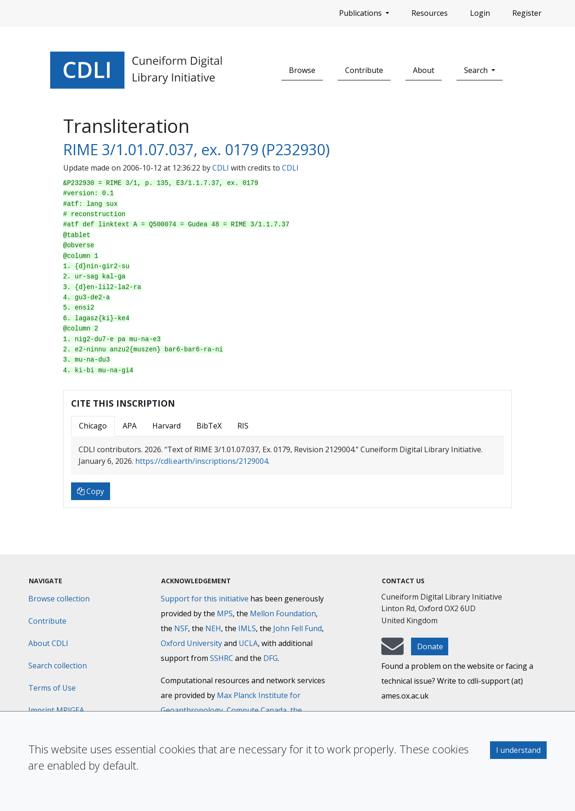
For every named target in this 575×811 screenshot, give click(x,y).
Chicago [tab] (93, 426)
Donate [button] (430, 646)
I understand (518, 750)
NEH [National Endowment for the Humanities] (213, 628)
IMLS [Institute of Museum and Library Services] (247, 628)
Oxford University (191, 643)
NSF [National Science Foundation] (181, 628)
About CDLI (48, 643)
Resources (430, 13)
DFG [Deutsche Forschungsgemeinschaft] (270, 658)
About (423, 70)
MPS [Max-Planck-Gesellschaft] (225, 613)
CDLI (220, 168)
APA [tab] (130, 426)
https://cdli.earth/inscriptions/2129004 (201, 461)
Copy (90, 491)
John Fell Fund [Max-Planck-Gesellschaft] (297, 628)
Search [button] (477, 70)
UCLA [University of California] (248, 643)
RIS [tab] (242, 426)
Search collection (57, 665)
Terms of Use (52, 688)
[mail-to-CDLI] (392, 651)
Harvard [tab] (166, 426)
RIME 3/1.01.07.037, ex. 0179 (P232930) (196, 149)
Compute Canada (257, 710)
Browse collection (59, 598)
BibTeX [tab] (209, 426)
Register (527, 13)
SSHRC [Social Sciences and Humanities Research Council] (221, 658)
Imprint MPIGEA (56, 710)
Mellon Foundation (283, 613)
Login (480, 13)
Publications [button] (361, 13)
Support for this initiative (204, 598)
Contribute (364, 70)
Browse (302, 70)
